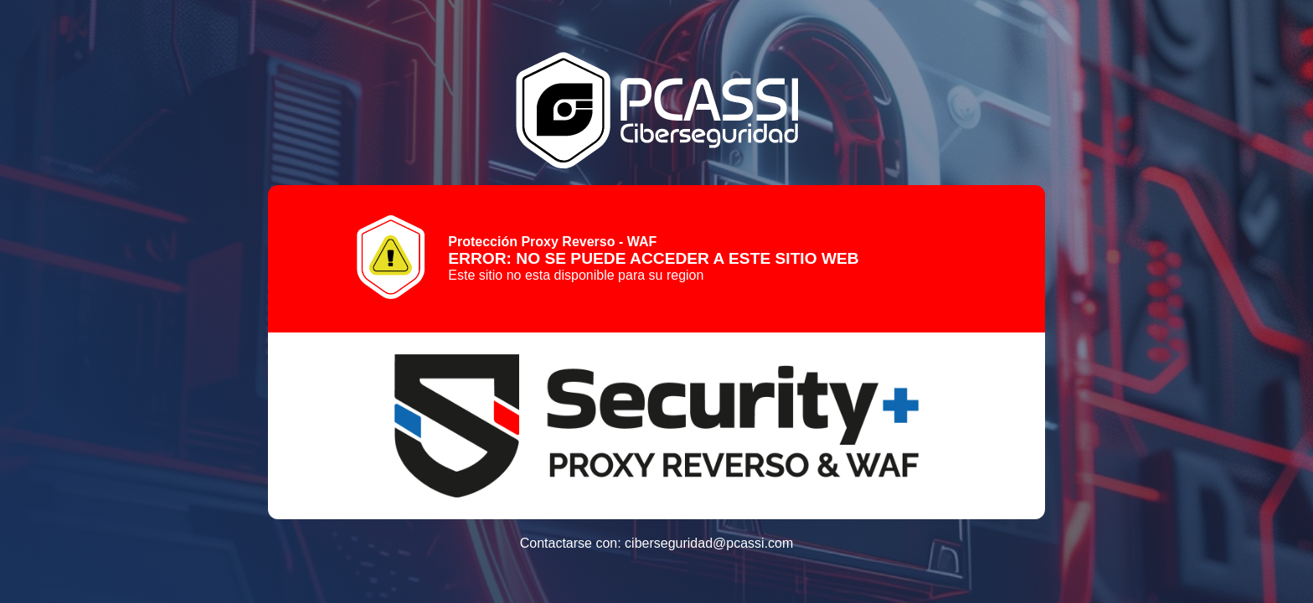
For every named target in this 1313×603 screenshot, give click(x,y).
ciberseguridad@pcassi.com (709, 543)
